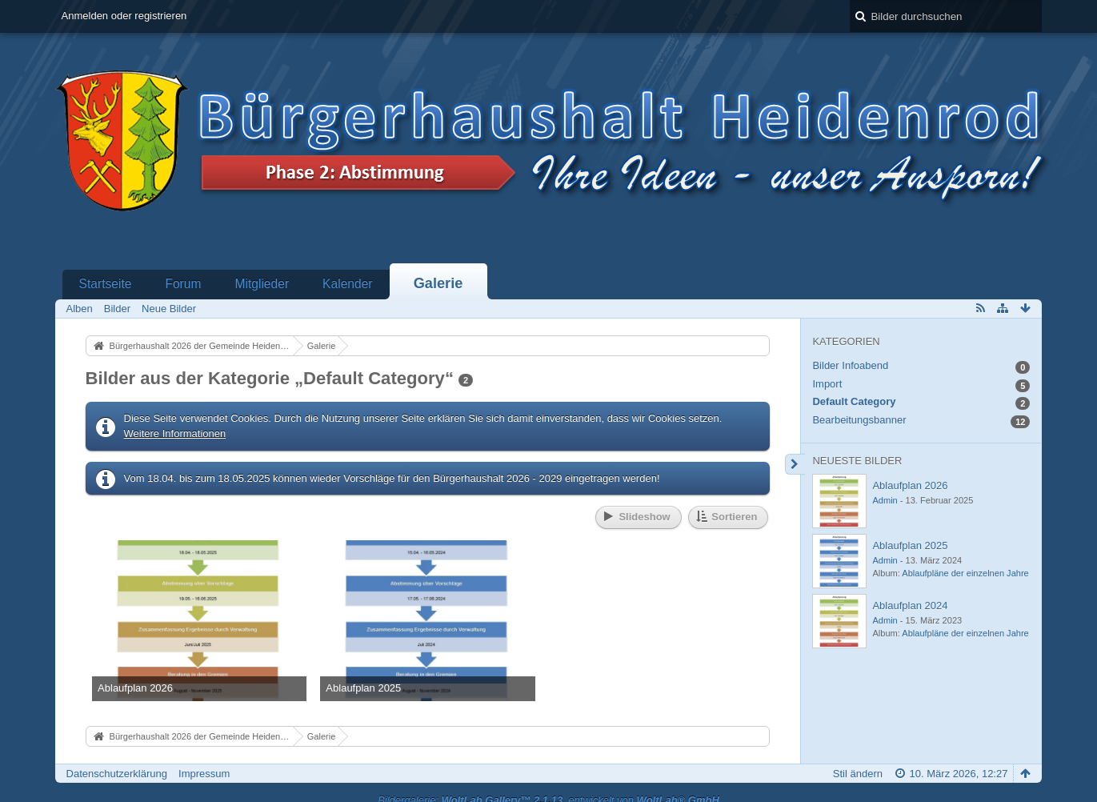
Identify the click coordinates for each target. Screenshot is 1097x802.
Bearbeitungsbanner (859, 420)
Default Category (853, 401)
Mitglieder (261, 284)
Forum (183, 284)
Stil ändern (858, 774)
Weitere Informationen (175, 433)
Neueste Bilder (857, 461)
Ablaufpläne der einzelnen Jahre (965, 573)
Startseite (105, 284)
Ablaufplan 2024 (909, 605)
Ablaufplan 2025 (909, 545)
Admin (884, 500)
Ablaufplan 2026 (909, 485)
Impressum (204, 774)
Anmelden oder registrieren (124, 16)
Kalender (347, 284)
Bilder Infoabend (850, 365)
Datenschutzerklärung (116, 774)
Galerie (438, 283)
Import (827, 384)
